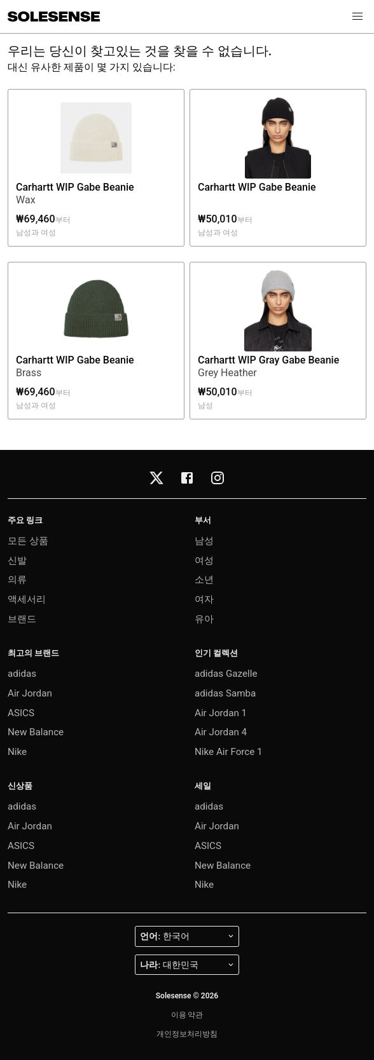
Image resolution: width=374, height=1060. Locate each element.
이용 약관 (187, 1014)
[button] (357, 16)
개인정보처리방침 (187, 1033)
